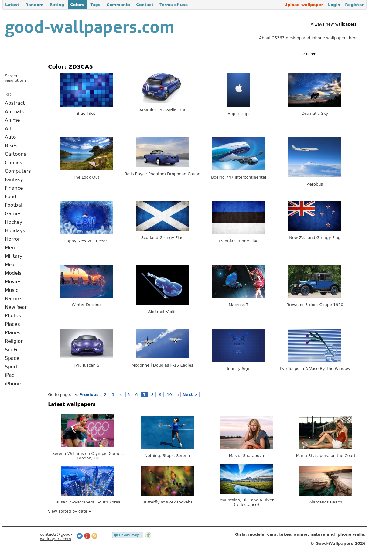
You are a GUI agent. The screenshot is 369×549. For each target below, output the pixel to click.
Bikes (11, 145)
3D (8, 94)
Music (11, 290)
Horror (12, 239)
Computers (18, 171)
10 (169, 394)
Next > (190, 394)
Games (13, 214)
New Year (16, 307)
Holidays (15, 231)
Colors (77, 4)
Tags (95, 4)
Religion (14, 341)
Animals (14, 111)
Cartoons (15, 154)
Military (13, 256)
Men (10, 248)
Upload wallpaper (303, 4)
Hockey (13, 222)
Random (34, 4)
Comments (118, 4)
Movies (13, 282)
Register (354, 4)
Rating (57, 4)
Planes (12, 333)
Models (13, 273)
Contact (144, 4)
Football (14, 205)
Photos (13, 316)
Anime (12, 120)
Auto (10, 137)
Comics (13, 162)
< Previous (87, 394)
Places (12, 324)
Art (8, 128)
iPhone (13, 384)
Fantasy (14, 179)
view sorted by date (69, 511)
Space (12, 358)
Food (10, 196)
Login (334, 4)
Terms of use (173, 4)
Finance (14, 188)
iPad (10, 375)
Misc (10, 265)
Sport (11, 367)
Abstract (15, 103)
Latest (12, 4)
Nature (13, 299)
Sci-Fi (11, 350)
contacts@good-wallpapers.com (56, 536)
